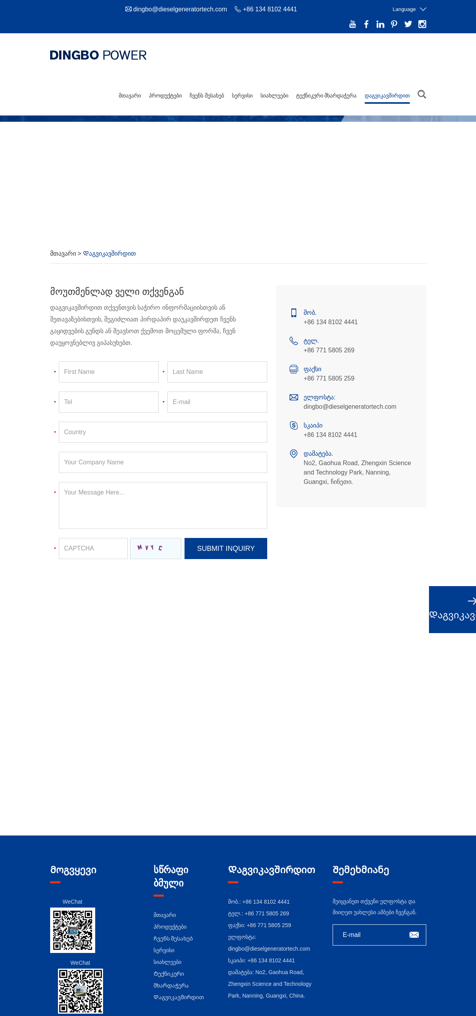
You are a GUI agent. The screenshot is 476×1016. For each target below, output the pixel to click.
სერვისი (242, 93)
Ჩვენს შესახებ (207, 93)
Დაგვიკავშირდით (387, 93)
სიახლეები (274, 93)
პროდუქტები (165, 93)
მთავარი (130, 93)
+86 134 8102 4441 (331, 432)
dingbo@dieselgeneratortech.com (180, 9)
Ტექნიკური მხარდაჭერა (326, 93)
